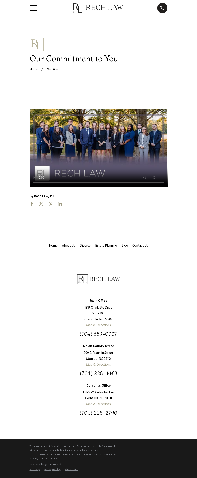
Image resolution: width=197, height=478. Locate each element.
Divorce (85, 245)
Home (53, 245)
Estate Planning (106, 245)
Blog (125, 245)
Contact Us (140, 245)
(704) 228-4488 (98, 373)
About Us (68, 245)
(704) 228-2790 (98, 412)
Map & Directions (98, 325)
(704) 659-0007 (98, 333)
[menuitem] (35, 469)
